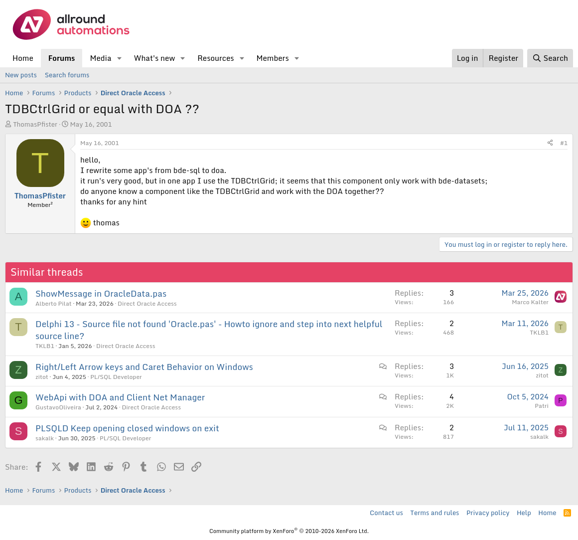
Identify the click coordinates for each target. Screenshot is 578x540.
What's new (154, 58)
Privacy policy (487, 512)
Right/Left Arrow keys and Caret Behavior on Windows (144, 366)
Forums (61, 58)
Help (524, 512)
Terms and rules (434, 512)
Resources (215, 58)
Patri (542, 405)
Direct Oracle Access (147, 303)
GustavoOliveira (58, 407)
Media (100, 58)
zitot (41, 376)
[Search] (550, 58)
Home (22, 58)
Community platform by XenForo (289, 531)
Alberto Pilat (53, 303)
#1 (564, 143)
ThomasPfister (35, 124)
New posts (21, 74)
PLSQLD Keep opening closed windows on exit (127, 428)
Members (272, 58)
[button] (119, 58)
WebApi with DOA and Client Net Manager (120, 397)
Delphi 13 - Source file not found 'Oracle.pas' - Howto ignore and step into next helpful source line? (209, 330)
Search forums (67, 74)
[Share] (550, 143)
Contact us (386, 512)
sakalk (44, 438)
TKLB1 (44, 346)
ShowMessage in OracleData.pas (100, 293)
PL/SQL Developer (116, 376)
